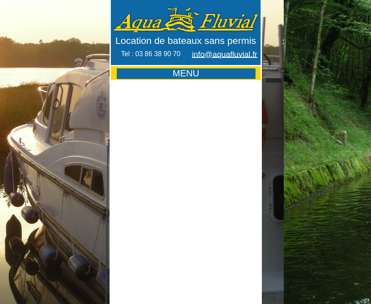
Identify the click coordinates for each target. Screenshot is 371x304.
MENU (186, 73)
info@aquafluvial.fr (225, 54)
